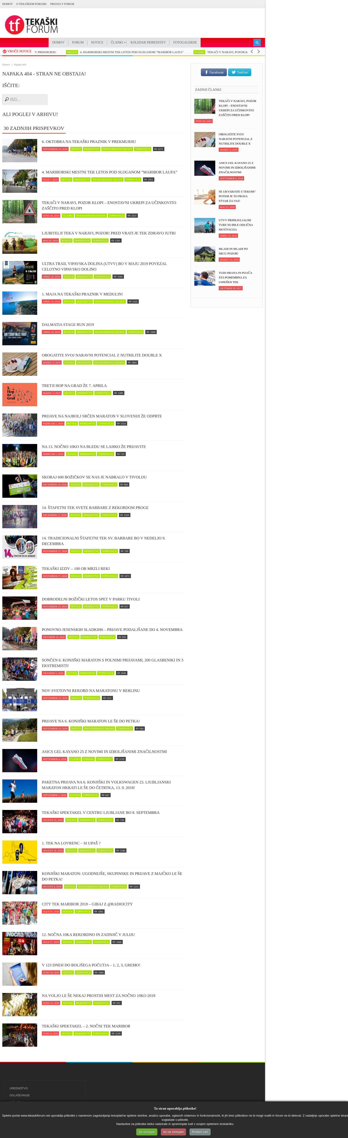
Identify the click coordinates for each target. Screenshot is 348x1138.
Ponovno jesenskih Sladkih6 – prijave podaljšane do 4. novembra (112, 629)
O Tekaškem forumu (31, 4)
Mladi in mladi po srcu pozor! (233, 251)
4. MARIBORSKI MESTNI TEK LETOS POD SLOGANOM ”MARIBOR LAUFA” (134, 52)
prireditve (91, 149)
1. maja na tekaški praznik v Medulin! (82, 294)
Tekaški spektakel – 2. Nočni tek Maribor (86, 1026)
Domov (7, 4)
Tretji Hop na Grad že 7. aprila (74, 385)
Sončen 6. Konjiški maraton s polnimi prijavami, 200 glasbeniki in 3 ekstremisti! (112, 663)
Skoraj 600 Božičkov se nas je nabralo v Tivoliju (94, 477)
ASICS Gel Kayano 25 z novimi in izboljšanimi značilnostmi (104, 751)
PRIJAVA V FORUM (62, 4)
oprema (88, 759)
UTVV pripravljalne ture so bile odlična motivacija (236, 224)
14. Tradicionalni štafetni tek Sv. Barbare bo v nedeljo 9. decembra (104, 541)
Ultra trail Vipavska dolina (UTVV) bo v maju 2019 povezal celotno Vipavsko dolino (104, 266)
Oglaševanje (20, 1095)
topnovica (142, 149)
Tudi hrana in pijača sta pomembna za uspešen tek (235, 277)
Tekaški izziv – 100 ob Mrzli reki (76, 568)
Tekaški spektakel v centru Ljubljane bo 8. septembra (100, 812)
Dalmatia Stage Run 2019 (68, 324)
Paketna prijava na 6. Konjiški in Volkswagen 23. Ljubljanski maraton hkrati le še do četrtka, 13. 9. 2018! (106, 785)
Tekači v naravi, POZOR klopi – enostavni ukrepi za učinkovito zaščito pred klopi (109, 205)
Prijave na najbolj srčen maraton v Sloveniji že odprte (102, 416)
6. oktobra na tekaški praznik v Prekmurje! (89, 141)
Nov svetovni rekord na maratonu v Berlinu (91, 690)
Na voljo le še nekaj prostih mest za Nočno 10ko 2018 (98, 995)
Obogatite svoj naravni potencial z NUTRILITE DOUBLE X (102, 355)
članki (201, 52)
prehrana (84, 362)
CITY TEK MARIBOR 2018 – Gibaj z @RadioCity (87, 904)
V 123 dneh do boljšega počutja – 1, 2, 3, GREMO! (91, 965)
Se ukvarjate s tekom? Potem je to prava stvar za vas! (237, 196)
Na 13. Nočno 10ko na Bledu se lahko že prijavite (94, 446)
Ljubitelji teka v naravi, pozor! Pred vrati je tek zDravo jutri (109, 233)
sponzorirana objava (117, 149)
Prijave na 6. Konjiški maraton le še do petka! (91, 721)
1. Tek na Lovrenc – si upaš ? (71, 843)
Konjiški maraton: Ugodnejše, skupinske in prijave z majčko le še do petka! (112, 876)
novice (74, 52)
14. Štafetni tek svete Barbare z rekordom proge (95, 507)
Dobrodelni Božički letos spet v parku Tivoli (91, 599)
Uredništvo (19, 1088)
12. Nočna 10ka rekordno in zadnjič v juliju (88, 934)
